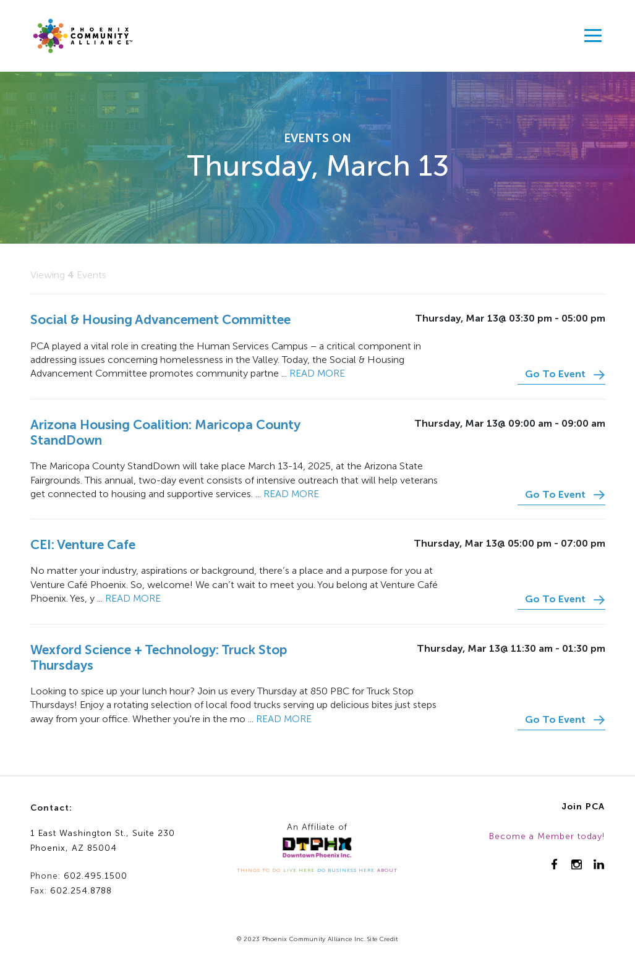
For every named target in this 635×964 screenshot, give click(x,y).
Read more (317, 373)
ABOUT (387, 870)
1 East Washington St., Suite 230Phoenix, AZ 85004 (102, 841)
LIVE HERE (299, 870)
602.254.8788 (81, 890)
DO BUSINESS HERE (346, 870)
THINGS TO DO (259, 870)
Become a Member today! (547, 836)
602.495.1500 (95, 876)
